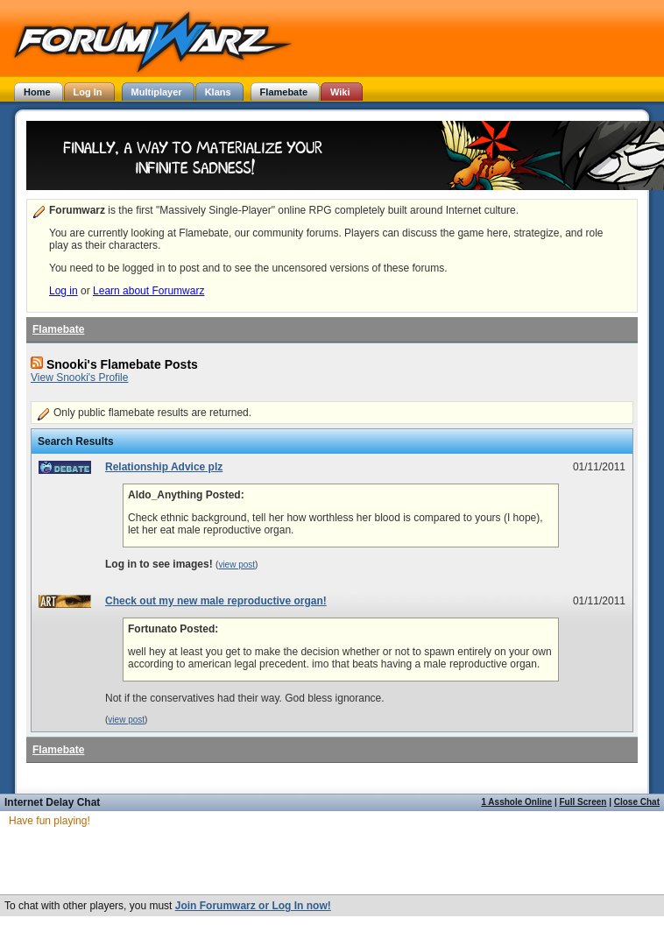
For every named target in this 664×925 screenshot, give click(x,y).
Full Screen (583, 802)
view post (236, 564)
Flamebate (58, 329)
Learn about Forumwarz (148, 291)
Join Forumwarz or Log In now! (253, 906)
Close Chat (637, 802)
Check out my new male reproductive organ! (216, 601)
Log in (63, 291)
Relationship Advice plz (164, 467)
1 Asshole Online (516, 802)
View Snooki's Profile (79, 377)
